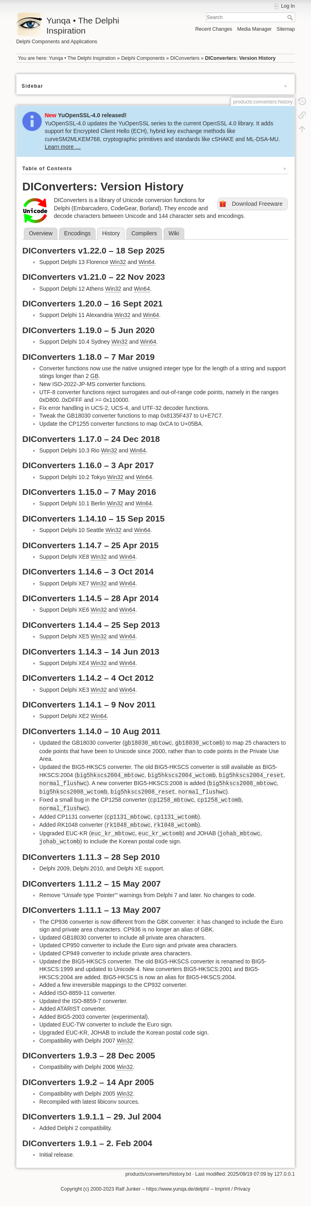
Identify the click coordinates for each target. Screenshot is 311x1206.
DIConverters (184, 58)
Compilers (144, 233)
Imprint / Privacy (232, 1189)
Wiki (173, 233)
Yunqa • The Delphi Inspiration (82, 58)
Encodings (77, 233)
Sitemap (286, 29)
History (111, 233)
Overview (40, 233)
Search (291, 17)
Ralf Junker (128, 1189)
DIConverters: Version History (240, 58)
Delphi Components (143, 58)
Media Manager (254, 29)
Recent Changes (213, 29)
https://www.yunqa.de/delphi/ (177, 1189)
